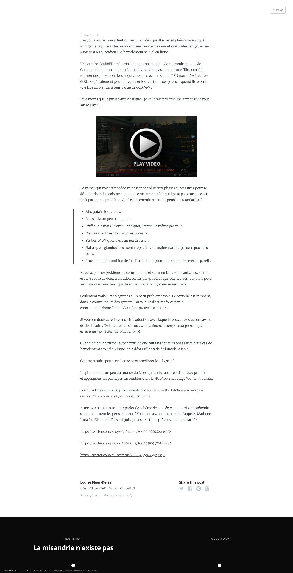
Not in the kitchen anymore (176, 390)
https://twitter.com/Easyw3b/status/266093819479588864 (125, 443)
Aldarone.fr (8, 570)
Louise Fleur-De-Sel (96, 482)
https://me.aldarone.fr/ (119, 495)
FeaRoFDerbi (109, 64)
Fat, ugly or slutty (105, 396)
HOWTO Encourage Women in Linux (183, 378)
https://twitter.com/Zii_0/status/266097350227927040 (122, 455)
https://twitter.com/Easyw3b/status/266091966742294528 (125, 431)
